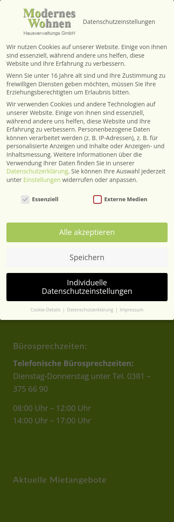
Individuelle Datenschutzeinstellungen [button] (87, 276)
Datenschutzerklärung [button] (91, 299)
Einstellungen (42, 168)
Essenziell (40, 188)
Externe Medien (120, 188)
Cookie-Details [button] (46, 299)
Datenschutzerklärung (37, 160)
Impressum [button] (131, 299)
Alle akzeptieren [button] (87, 221)
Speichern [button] (87, 246)
